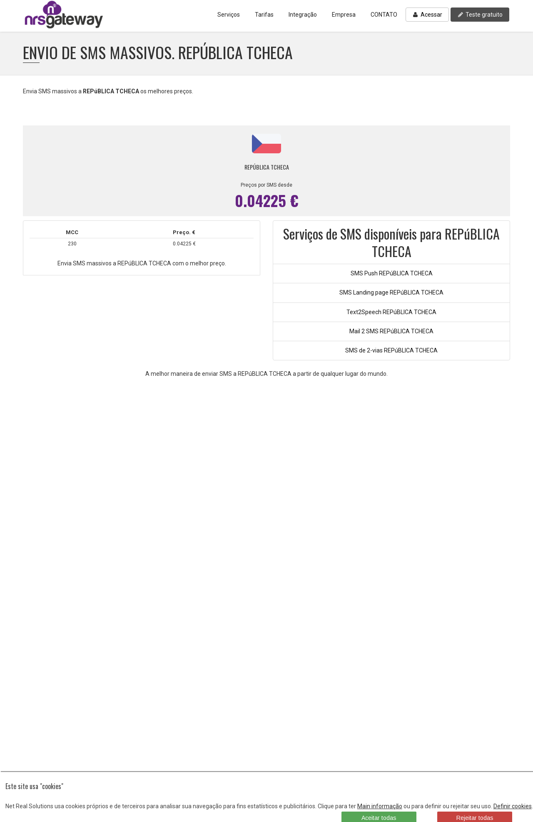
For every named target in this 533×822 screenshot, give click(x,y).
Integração (303, 14)
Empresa (344, 14)
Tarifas (264, 14)
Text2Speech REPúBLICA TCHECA (391, 312)
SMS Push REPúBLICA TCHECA (392, 273)
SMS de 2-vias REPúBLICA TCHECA (391, 350)
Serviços (228, 14)
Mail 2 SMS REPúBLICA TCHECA (391, 331)
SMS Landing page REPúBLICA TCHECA (391, 292)
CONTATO (384, 14)
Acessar (427, 14)
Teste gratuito (480, 14)
